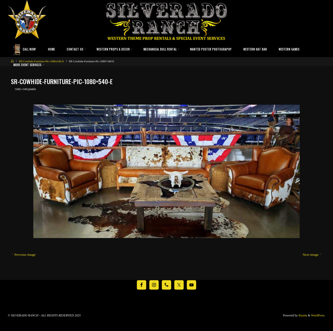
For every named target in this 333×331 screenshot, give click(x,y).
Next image (312, 254)
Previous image (23, 254)
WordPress (317, 315)
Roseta (302, 315)
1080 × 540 (22, 89)
